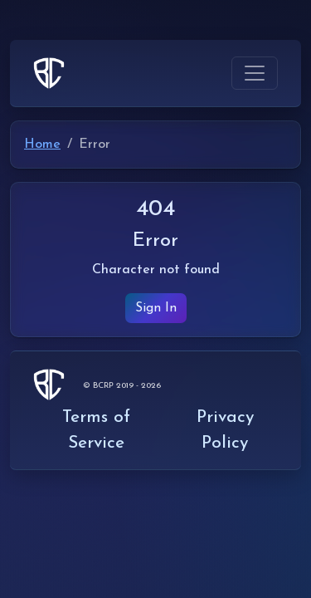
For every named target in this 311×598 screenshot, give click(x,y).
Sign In (156, 308)
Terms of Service (96, 430)
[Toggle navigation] (254, 73)
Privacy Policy (225, 430)
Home (42, 144)
